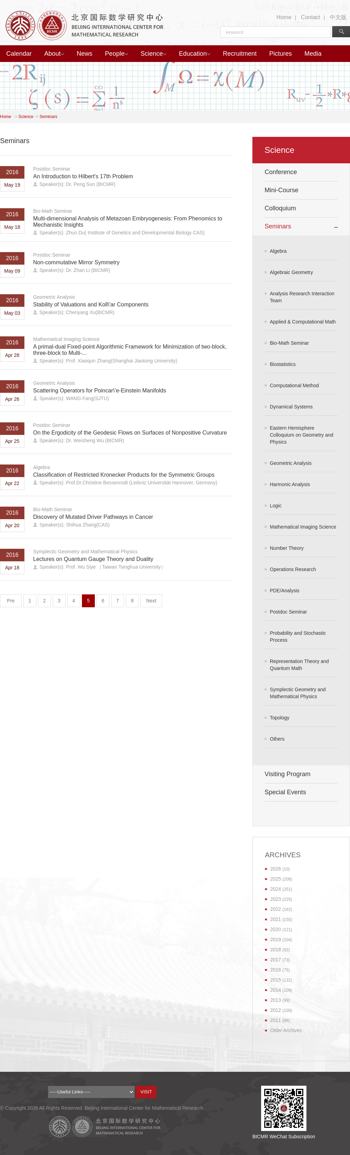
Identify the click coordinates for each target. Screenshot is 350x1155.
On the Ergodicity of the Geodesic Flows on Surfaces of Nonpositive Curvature (130, 433)
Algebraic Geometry (291, 272)
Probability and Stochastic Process (298, 636)
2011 (275, 1020)
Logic (275, 505)
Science (153, 53)
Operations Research (293, 569)
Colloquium (280, 208)
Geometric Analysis (54, 297)
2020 (275, 929)
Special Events (285, 792)
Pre (11, 600)
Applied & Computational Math (303, 322)
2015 (275, 980)
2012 (275, 1010)
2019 (275, 939)
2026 (275, 869)
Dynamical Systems (291, 406)
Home (283, 17)
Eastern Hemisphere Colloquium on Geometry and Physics (301, 435)
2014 (275, 990)
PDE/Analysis (284, 590)
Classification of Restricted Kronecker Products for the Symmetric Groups (123, 475)
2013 (275, 1000)
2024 (275, 889)
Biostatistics (283, 364)
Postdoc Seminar (51, 169)
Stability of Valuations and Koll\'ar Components (91, 304)
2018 (275, 949)
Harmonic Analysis (290, 484)
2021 (275, 919)
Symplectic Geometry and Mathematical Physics (85, 551)
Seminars (48, 116)
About (54, 53)
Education (194, 53)
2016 (275, 970)
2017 (275, 959)
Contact (310, 17)
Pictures (280, 53)
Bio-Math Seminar (52, 211)
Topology (279, 717)
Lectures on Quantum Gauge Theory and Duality (93, 559)
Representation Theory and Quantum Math (299, 664)
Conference (281, 172)
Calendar (19, 53)
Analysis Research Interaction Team (302, 297)
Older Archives (286, 1030)
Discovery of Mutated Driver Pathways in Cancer (93, 517)
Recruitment (240, 53)
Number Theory (287, 548)
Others (277, 739)
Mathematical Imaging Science (66, 339)
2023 (275, 899)
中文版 (338, 17)
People (116, 53)
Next (151, 600)
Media (312, 53)
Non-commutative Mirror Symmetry (76, 262)
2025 (275, 879)
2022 (275, 909)
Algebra (41, 467)
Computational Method (294, 385)
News (84, 53)
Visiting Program (288, 774)
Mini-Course (281, 190)
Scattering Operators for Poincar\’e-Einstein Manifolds (99, 390)
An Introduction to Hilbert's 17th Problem (83, 176)
